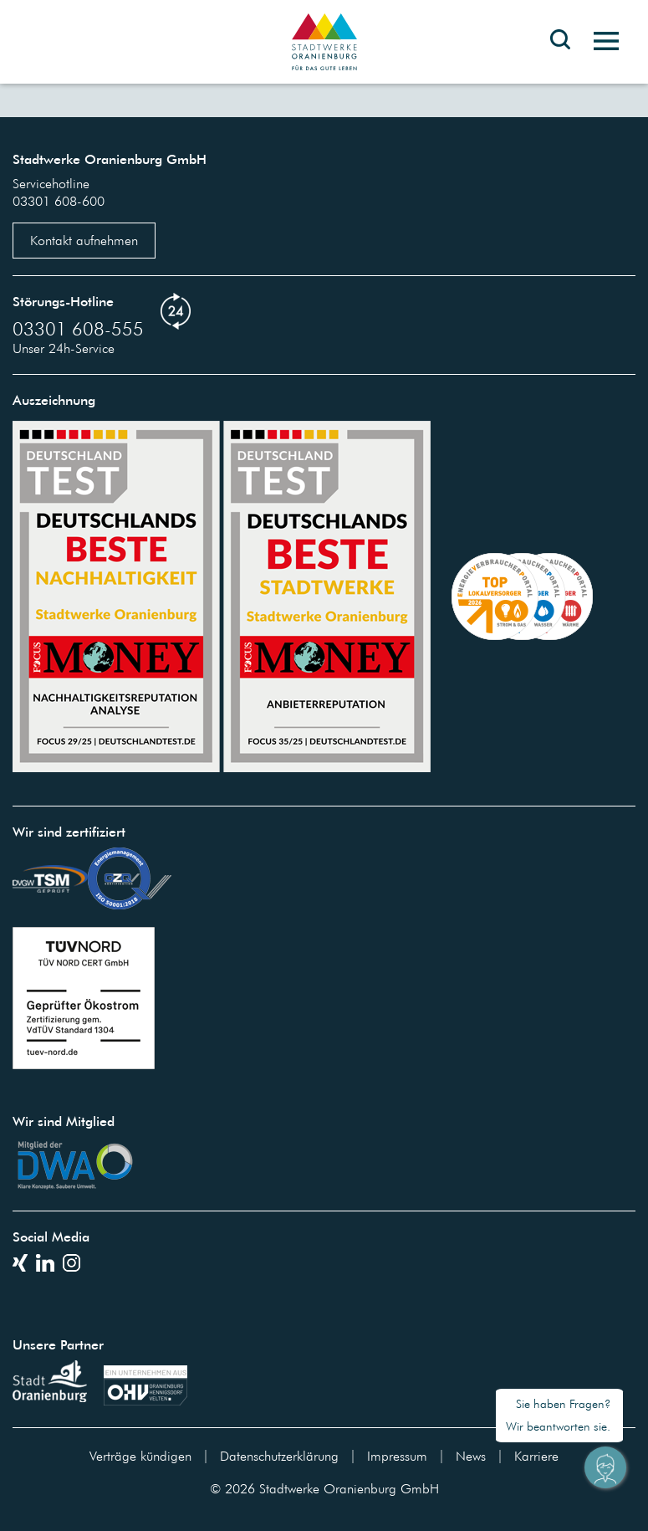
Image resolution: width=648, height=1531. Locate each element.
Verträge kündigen (140, 1455)
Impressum (397, 1455)
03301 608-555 (78, 328)
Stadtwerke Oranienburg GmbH (349, 1488)
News (471, 1455)
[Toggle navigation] (600, 42)
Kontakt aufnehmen (84, 240)
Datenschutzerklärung (279, 1455)
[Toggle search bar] (560, 52)
